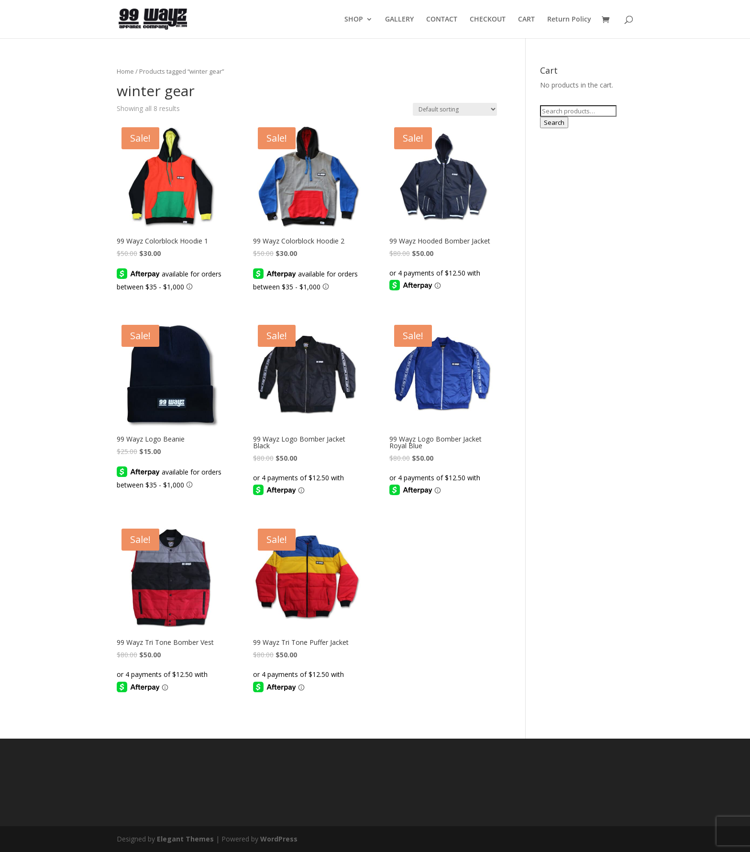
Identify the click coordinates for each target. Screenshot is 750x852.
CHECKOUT (488, 19)
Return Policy (569, 19)
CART (526, 19)
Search (554, 122)
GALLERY (399, 19)
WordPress (279, 838)
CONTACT (441, 19)
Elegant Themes (185, 838)
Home (125, 71)
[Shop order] (455, 109)
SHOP (353, 19)
